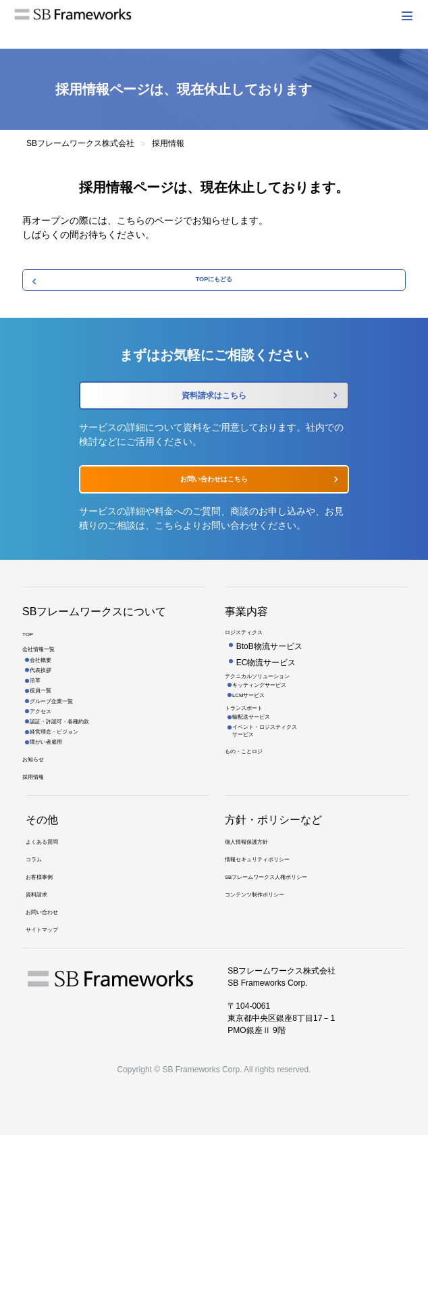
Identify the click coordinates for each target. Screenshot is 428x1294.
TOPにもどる (214, 285)
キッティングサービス (276, 743)
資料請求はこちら (214, 414)
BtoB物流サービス (269, 696)
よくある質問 (50, 973)
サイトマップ (50, 1088)
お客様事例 (46, 1019)
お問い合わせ (50, 1065)
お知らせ (38, 870)
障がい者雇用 (58, 847)
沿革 (42, 753)
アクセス (50, 800)
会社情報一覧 (46, 706)
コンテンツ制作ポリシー (269, 1042)
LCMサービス (261, 758)
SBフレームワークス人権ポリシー (287, 1019)
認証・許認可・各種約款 (78, 816)
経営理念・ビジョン (70, 831)
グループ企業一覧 (66, 785)
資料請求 (42, 1042)
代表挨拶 (50, 737)
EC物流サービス (266, 712)
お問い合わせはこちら (214, 512)
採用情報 (38, 893)
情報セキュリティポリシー (273, 996)
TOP (30, 683)
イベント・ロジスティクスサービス (284, 812)
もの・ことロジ (253, 840)
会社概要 (50, 722)
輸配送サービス (264, 791)
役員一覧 (50, 769)
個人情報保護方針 (257, 973)
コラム (38, 996)
